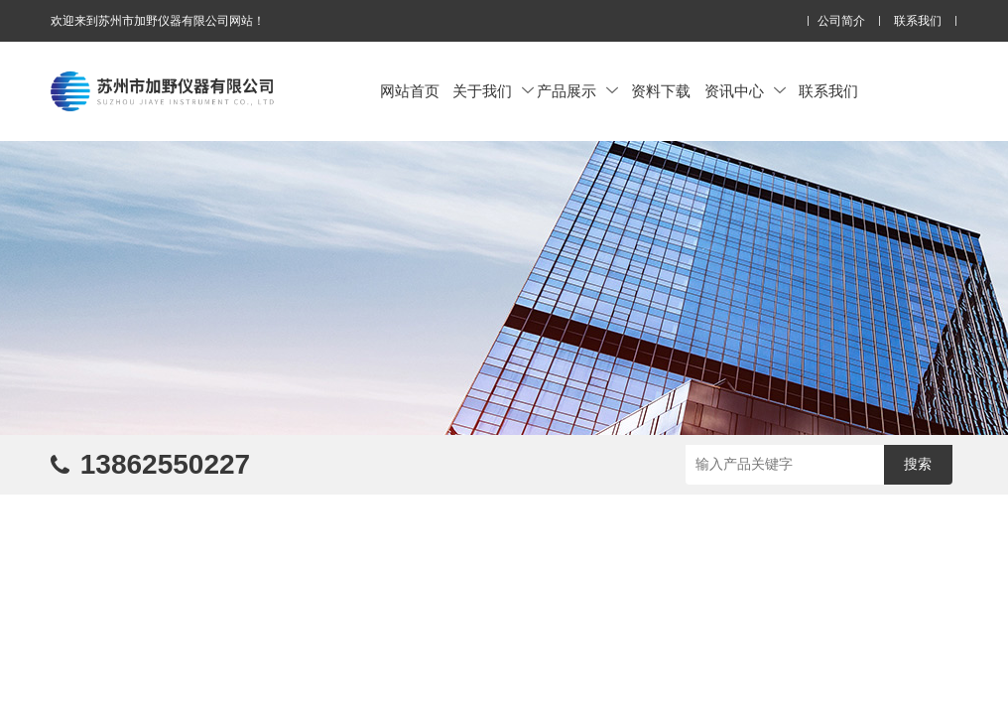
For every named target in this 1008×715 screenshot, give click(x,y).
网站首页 (410, 90)
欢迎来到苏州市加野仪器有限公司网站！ (158, 21)
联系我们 (918, 21)
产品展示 (577, 90)
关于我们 (493, 90)
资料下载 (661, 90)
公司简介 (841, 21)
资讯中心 (745, 90)
